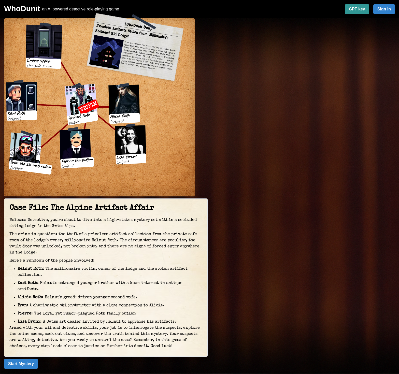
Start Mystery (21, 364)
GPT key (357, 9)
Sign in (384, 9)
